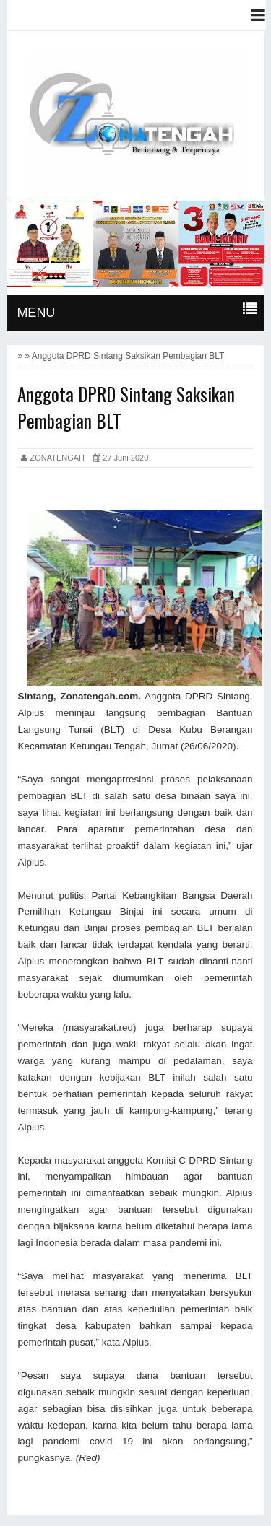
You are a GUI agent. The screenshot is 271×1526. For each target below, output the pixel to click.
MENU (36, 312)
